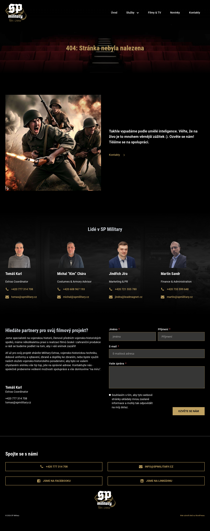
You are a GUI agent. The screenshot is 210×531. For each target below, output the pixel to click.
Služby (130, 13)
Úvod (114, 13)
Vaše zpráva (116, 363)
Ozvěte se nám (188, 411)
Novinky (175, 13)
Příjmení (163, 329)
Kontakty (194, 13)
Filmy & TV (154, 13)
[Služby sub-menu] (138, 13)
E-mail (113, 346)
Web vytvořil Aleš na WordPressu (192, 516)
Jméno (113, 329)
